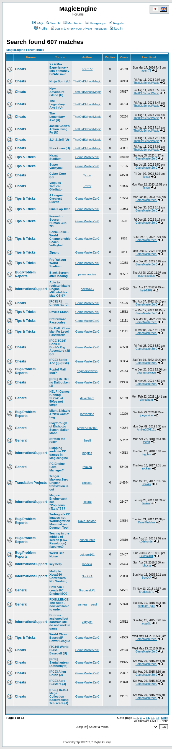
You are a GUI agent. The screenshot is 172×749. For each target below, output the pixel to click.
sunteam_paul (87, 604)
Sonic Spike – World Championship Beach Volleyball (59, 238)
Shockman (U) (59, 148)
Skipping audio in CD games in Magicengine (58, 453)
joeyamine (87, 414)
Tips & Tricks (25, 157)
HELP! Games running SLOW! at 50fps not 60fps (59, 398)
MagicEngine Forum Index (25, 49)
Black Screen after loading (58, 274)
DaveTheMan (87, 521)
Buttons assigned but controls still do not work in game (59, 622)
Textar (87, 175)
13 (157, 717)
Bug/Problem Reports (25, 274)
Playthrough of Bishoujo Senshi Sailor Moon (59, 428)
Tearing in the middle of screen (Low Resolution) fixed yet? (59, 540)
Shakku (87, 482)
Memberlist (72, 23)
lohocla (87, 564)
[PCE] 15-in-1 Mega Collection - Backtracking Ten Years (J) (58, 696)
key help (55, 564)
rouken (87, 467)
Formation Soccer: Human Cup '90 (57, 221)
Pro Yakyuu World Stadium (57, 263)
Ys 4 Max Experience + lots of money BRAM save (59, 69)
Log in (116, 28)
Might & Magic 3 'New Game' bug (59, 414)
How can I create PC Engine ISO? (58, 590)
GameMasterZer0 (87, 157)
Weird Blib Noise (56, 554)
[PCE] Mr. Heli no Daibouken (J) (59, 382)
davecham (87, 398)
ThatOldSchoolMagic (87, 81)
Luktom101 (87, 554)
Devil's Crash (58, 312)
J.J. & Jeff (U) (59, 139)
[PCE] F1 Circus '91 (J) (58, 303)
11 (147, 717)
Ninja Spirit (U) (59, 81)
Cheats (20, 69)
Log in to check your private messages (79, 28)
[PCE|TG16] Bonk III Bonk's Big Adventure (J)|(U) (59, 347)
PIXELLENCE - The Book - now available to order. (59, 604)
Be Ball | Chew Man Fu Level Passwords (59, 331)
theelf (87, 440)
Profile (40, 28)
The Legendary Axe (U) (57, 117)
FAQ (37, 23)
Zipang (54, 252)
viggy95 (87, 621)
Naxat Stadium (55, 157)
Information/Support (31, 289)
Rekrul (87, 501)
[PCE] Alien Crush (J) (57, 673)
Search (53, 23)
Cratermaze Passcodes (57, 320)
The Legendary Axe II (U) (57, 104)
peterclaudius (87, 274)
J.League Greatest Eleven (56, 198)
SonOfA (87, 576)
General (21, 398)
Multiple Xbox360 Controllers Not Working (58, 576)
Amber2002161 (87, 428)
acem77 (87, 69)
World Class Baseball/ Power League (59, 638)
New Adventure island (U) (56, 92)
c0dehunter (87, 540)
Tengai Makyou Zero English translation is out (58, 482)
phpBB (79, 742)
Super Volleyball (56, 166)
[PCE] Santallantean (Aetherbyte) (59, 662)
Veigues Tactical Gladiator (56, 186)
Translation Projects (31, 483)
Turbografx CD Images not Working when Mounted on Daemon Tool (59, 521)
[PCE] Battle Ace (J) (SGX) (59, 361)
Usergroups (96, 23)
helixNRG (87, 289)
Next (164, 717)
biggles (87, 453)
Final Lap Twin (59, 209)
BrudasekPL (87, 590)
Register (116, 23)
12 (152, 717)
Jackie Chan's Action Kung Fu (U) (59, 129)
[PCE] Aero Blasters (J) (57, 682)
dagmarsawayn (87, 371)
